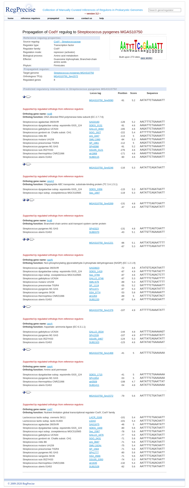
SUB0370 (94, 232)
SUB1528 (94, 466)
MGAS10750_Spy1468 (101, 353)
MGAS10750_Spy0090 (101, 100)
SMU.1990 (94, 139)
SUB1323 (94, 342)
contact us (86, 18)
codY (49, 409)
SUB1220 (94, 299)
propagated (53, 18)
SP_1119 (94, 285)
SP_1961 (94, 143)
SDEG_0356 (95, 189)
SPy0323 (94, 228)
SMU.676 (94, 282)
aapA (50, 366)
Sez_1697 (94, 192)
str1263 (93, 296)
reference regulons (30, 18)
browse (70, 18)
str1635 (93, 463)
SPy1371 (94, 289)
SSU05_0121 (96, 150)
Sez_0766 (94, 275)
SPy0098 (94, 146)
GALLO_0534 (96, 331)
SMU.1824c (95, 445)
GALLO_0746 (96, 278)
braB (49, 220)
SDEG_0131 (95, 125)
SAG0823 (94, 268)
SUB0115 (94, 157)
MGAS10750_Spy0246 (101, 167)
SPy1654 (94, 378)
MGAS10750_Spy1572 (66, 76)
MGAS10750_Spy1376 (101, 310)
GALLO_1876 (96, 435)
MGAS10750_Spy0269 (101, 203)
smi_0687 (94, 442)
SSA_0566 (94, 456)
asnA (49, 323)
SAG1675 (94, 424)
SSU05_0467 (96, 338)
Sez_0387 (94, 431)
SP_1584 (94, 449)
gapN (50, 259)
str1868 (93, 153)
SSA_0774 (94, 292)
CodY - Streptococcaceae (67, 41)
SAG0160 (94, 122)
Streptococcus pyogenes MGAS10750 (74, 72)
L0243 (92, 421)
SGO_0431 (95, 438)
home (10, 18)
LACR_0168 (95, 417)
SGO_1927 (95, 132)
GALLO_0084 (96, 129)
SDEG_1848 (95, 428)
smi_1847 (94, 136)
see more (146, 58)
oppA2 (50, 181)
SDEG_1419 (95, 271)
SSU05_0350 (96, 459)
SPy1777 (94, 452)
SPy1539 (94, 335)
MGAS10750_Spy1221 (101, 242)
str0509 (93, 381)
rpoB (49, 113)
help (101, 18)
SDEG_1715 (95, 374)
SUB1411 (94, 385)
